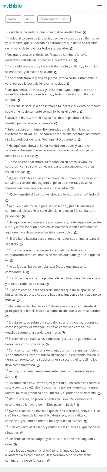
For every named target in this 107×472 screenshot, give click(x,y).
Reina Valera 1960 (53, 19)
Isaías (12, 19)
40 (28, 19)
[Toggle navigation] (99, 5)
